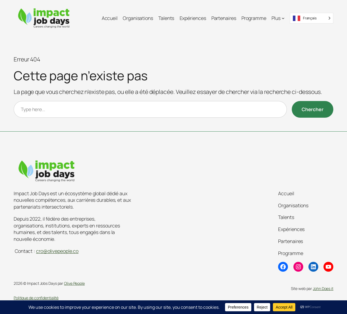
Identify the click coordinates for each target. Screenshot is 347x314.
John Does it (323, 288)
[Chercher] (312, 109)
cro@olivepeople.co (57, 251)
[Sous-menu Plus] (283, 18)
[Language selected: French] (311, 18)
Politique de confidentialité (36, 297)
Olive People (74, 283)
